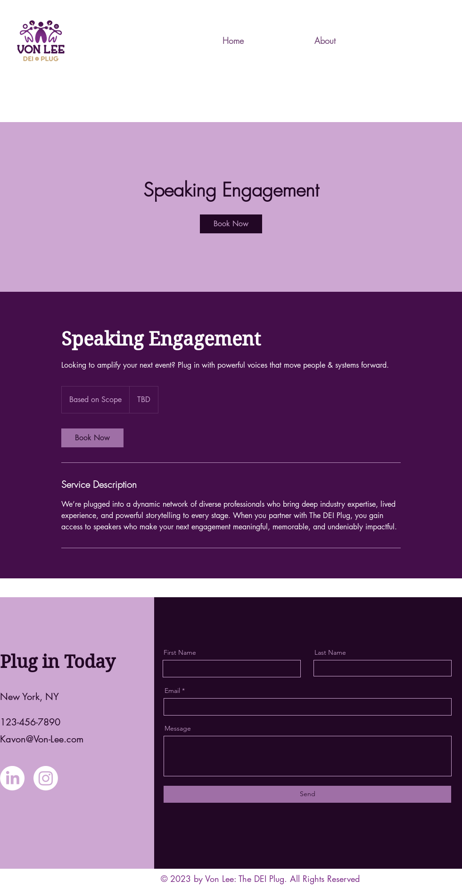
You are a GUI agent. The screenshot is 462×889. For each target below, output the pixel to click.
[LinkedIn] (12, 778)
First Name (180, 652)
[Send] (307, 794)
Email (172, 690)
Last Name (330, 652)
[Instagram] (45, 778)
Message (178, 728)
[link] (231, 223)
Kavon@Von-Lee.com (41, 739)
